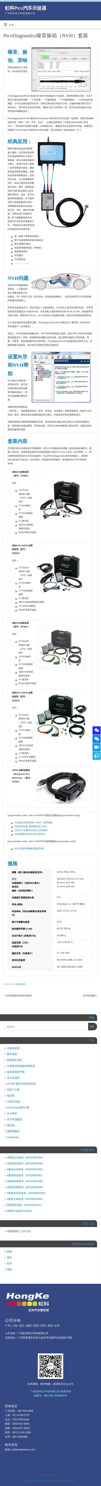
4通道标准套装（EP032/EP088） (26, 1181)
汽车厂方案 (13, 1089)
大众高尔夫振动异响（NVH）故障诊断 (33, 822)
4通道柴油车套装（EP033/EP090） (27, 1193)
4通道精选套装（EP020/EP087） (26, 1175)
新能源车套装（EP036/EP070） (25, 1204)
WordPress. (70, 1481)
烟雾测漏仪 (13, 1131)
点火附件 (12, 1113)
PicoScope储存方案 (18, 1107)
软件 (9, 1263)
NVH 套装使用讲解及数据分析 (29, 848)
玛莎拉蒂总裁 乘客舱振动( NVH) (30, 826)
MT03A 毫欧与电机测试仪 (21, 1083)
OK (91, 1025)
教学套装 (12, 1054)
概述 (9, 1251)
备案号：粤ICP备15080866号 (50, 1395)
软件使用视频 (90, 995)
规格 (9, 1269)
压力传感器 (13, 1077)
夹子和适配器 (14, 1119)
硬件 (9, 1257)
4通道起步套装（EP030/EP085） (26, 1169)
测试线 (11, 1125)
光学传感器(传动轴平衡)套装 (18, 995)
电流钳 (11, 1095)
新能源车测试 (14, 1060)
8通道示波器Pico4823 (19, 1210)
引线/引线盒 (13, 1101)
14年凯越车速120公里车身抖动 (29, 834)
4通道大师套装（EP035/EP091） (26, 1199)
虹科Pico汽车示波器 (25, 8)
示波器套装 (13, 1048)
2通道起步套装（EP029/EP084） (26, 1157)
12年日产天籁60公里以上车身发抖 (31, 830)
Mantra (59, 1481)
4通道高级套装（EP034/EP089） (26, 1187)
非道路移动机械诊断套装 (21, 1065)
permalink (20, 984)
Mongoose (13, 1137)
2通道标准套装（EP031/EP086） (26, 1163)
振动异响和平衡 (16, 1071)
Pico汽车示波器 (64, 452)
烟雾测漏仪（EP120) (19, 1231)
